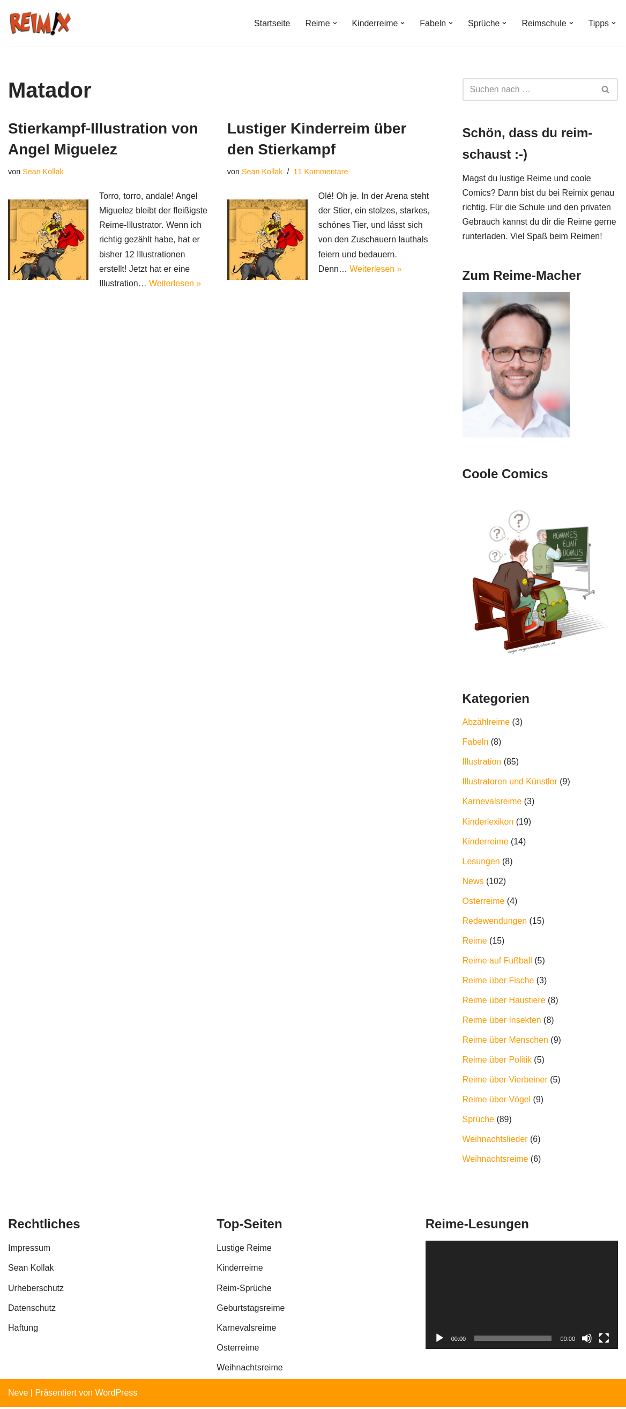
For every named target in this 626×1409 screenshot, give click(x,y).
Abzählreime (486, 723)
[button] (334, 23)
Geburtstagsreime (251, 1310)
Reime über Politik (497, 1061)
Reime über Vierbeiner (505, 1081)
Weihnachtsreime (495, 1161)
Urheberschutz (36, 1290)
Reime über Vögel (497, 1101)
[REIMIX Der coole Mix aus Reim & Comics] (40, 23)
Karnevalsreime (492, 802)
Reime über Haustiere (504, 1001)
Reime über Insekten (502, 1022)
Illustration (482, 762)
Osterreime (484, 902)
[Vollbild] (604, 1341)
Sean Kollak (43, 171)
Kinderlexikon (488, 822)
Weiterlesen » (175, 283)
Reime (475, 942)
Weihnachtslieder (495, 1141)
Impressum (29, 1250)
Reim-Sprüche (244, 1290)
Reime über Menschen (506, 1042)
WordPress (116, 1395)
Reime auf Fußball (498, 962)
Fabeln (476, 742)
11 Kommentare (321, 171)
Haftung (23, 1330)
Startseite (271, 23)
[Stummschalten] (587, 1341)
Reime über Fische (498, 982)
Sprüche (479, 1121)
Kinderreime (486, 842)
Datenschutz (32, 1310)
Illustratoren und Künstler (510, 782)
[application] (522, 1297)
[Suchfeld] (528, 89)
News (473, 882)
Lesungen (481, 862)
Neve (18, 1395)
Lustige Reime (244, 1250)
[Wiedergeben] (439, 1341)
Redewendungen (495, 922)
